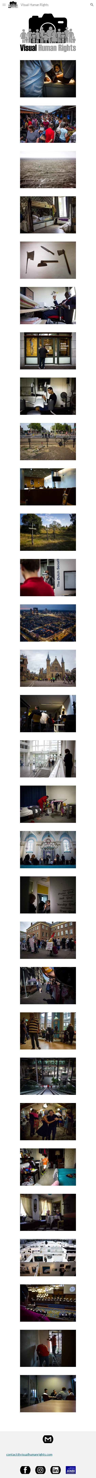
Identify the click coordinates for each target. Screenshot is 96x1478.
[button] (4, 4)
